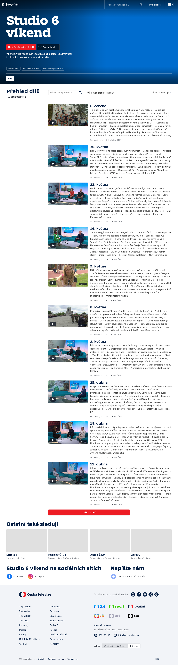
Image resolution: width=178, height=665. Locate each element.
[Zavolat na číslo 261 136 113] (102, 635)
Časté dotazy (56, 639)
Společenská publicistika (53, 68)
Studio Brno (56, 615)
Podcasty (23, 625)
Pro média (55, 606)
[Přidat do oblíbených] (48, 47)
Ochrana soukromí (55, 659)
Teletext (23, 620)
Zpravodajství (13, 68)
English (41, 659)
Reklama (54, 611)
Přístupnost (72, 659)
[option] (108, 646)
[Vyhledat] (80, 92)
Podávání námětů (58, 634)
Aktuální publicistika (31, 68)
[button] (69, 122)
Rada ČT (54, 625)
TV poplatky (25, 615)
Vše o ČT (23, 643)
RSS (157, 659)
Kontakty (54, 643)
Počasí (22, 629)
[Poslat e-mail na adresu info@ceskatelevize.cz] (127, 635)
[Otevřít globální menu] (171, 4)
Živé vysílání (25, 611)
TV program (25, 606)
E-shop (22, 634)
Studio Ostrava (57, 620)
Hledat (140, 6)
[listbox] (121, 645)
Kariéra (53, 629)
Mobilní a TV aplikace (29, 639)
